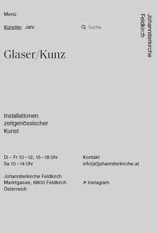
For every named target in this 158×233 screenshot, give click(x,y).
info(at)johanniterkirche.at (111, 164)
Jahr (29, 27)
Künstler (13, 27)
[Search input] (116, 27)
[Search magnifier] (83, 27)
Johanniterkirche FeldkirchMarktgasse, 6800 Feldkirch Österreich (35, 182)
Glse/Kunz (34, 55)
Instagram (96, 182)
